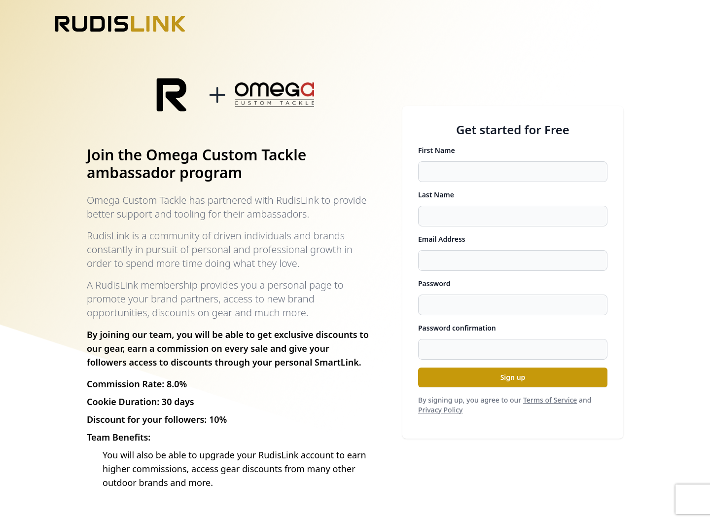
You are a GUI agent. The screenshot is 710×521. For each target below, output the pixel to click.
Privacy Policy (440, 409)
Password (434, 283)
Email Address (441, 239)
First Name (436, 150)
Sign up (513, 377)
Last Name (436, 194)
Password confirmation (457, 328)
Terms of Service (550, 400)
